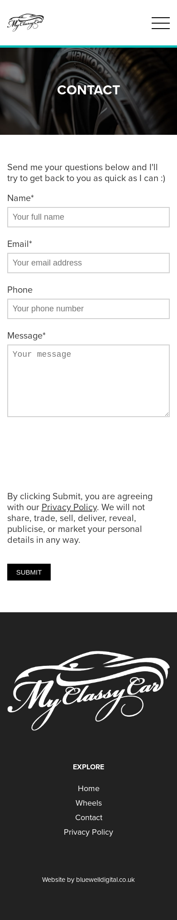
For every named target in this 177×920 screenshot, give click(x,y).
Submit (29, 572)
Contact (88, 817)
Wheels (89, 803)
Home (89, 788)
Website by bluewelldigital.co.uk (88, 880)
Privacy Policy (69, 507)
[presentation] (76, 455)
